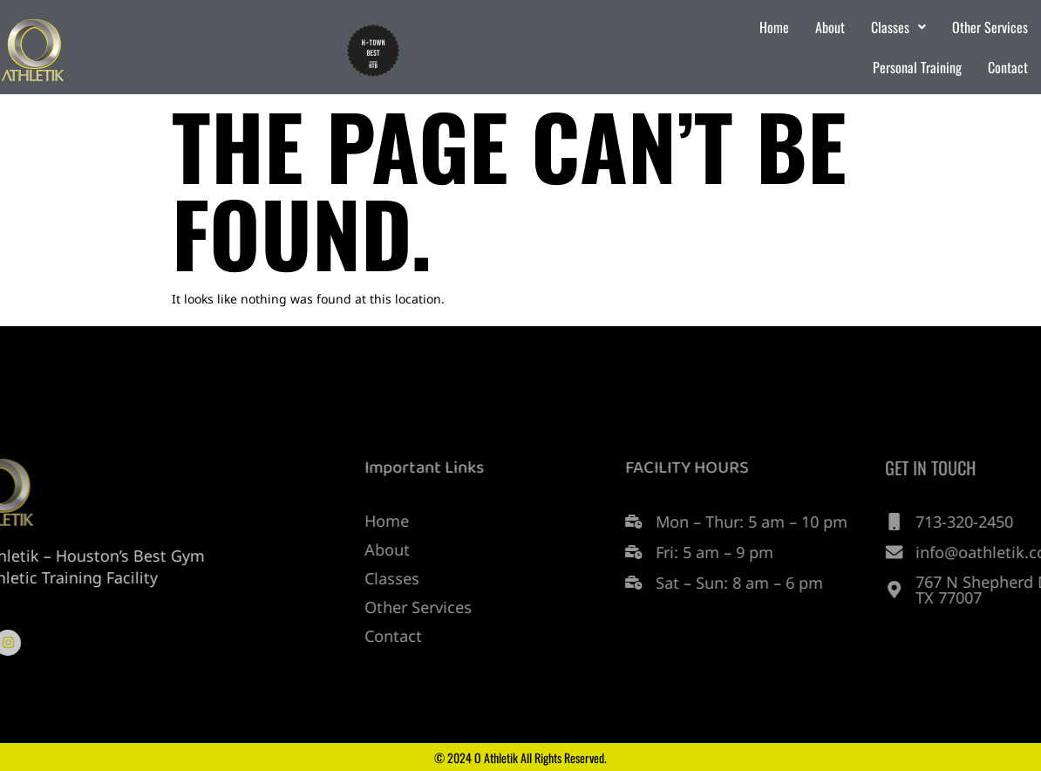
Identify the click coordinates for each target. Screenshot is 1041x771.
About (830, 27)
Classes (898, 27)
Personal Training (917, 67)
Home (774, 27)
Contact (1008, 67)
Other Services (990, 27)
